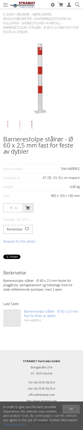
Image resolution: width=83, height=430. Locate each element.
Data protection (14, 424)
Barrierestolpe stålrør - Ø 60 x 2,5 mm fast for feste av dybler (51, 313)
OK (71, 409)
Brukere (23, 14)
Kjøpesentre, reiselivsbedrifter (27, 16)
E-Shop (8, 14)
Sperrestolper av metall (41, 23)
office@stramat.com (42, 395)
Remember (18, 229)
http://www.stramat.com (41, 401)
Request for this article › (20, 241)
